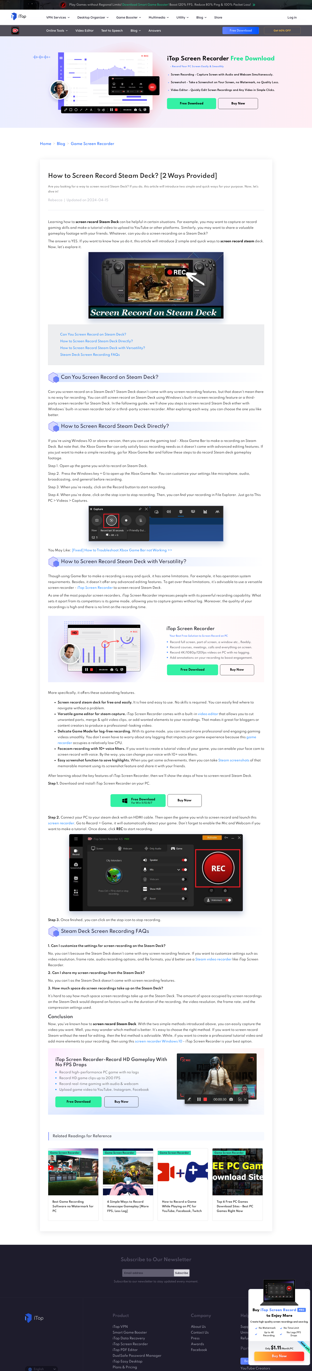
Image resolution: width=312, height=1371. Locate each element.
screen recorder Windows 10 (158, 1041)
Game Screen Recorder (92, 144)
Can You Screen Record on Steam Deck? (93, 334)
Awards (197, 1344)
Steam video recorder (213, 959)
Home (45, 144)
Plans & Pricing (125, 1367)
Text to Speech (112, 30)
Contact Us (200, 1332)
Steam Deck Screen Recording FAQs (90, 355)
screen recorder (61, 823)
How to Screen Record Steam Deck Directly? (97, 341)
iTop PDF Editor (125, 1350)
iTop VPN (120, 1327)
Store (218, 17)
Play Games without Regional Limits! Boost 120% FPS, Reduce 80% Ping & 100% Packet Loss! (156, 5)
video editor (208, 714)
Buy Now (279, 1356)
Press (195, 1338)
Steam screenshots (233, 760)
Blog (61, 144)
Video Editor (84, 30)
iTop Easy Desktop (128, 1361)
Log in (292, 17)
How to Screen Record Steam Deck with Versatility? (103, 348)
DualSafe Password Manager (137, 1355)
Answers (154, 30)
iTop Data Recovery (129, 1338)
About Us (198, 1327)
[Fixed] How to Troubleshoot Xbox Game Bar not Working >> (122, 550)
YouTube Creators (255, 1368)
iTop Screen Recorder (95, 588)
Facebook (199, 1350)
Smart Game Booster (130, 1332)
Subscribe (181, 1273)
